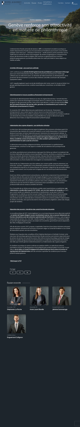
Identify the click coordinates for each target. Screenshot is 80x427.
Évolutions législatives (35, 20)
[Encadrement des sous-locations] (16, 296)
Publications (47, 20)
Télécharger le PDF (16, 261)
